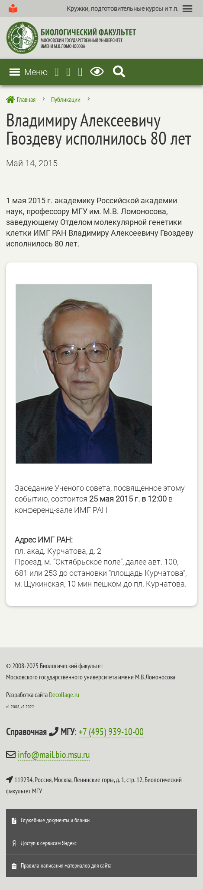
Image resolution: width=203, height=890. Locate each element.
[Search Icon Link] (119, 72)
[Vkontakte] (80, 72)
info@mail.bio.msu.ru (54, 754)
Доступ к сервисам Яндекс (49, 843)
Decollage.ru (64, 694)
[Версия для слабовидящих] (98, 72)
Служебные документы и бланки (55, 820)
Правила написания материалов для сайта (66, 865)
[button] (122, 8)
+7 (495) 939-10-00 (111, 732)
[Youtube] (68, 72)
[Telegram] (57, 72)
